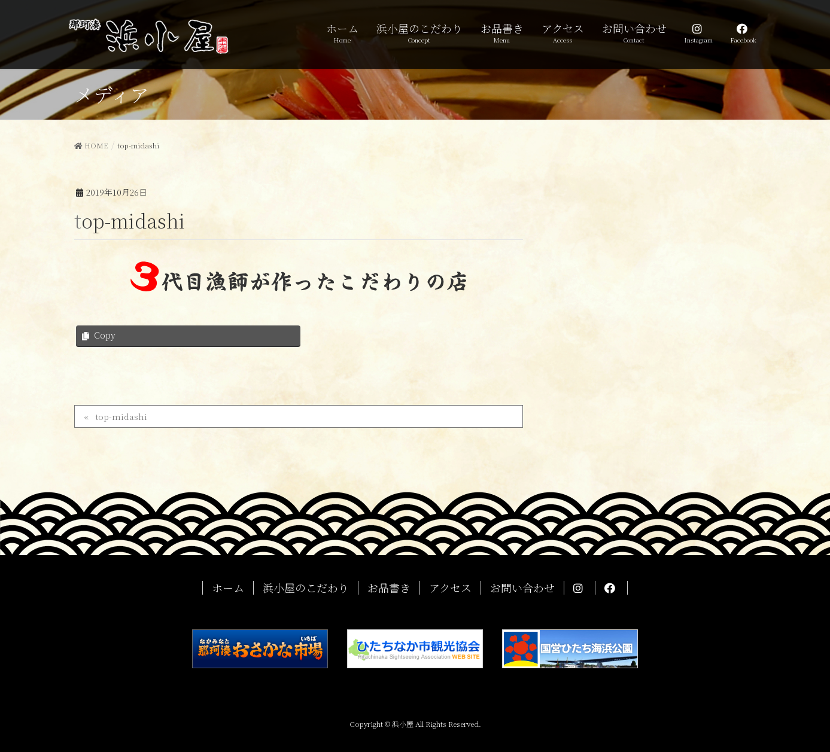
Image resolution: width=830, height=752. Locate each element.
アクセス (450, 588)
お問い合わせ (522, 588)
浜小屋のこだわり (306, 588)
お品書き (389, 588)
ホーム (228, 588)
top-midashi (121, 416)
